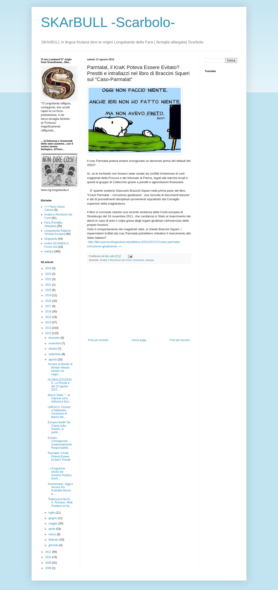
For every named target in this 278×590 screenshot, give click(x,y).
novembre (55, 343)
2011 (48, 552)
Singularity (50, 238)
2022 (48, 279)
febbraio (53, 539)
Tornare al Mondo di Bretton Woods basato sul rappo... (60, 369)
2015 (48, 317)
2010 (48, 557)
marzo (52, 534)
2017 (48, 306)
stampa (149, 260)
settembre (55, 354)
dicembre (54, 337)
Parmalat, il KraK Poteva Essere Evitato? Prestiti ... (59, 458)
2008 (48, 568)
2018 (48, 301)
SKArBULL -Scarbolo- (108, 22)
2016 (48, 311)
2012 (48, 333)
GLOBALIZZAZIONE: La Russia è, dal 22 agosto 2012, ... (60, 384)
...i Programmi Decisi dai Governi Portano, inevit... (60, 473)
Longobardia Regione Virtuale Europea (57, 232)
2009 (48, 562)
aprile (52, 528)
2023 (48, 273)
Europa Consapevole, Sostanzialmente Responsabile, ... (60, 442)
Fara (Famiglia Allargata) (53, 224)
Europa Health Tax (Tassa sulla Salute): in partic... (59, 427)
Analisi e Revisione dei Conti (115, 260)
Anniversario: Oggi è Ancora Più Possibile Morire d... (60, 489)
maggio (53, 523)
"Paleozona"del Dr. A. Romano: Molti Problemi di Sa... (60, 503)
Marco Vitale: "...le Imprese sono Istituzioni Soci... (59, 398)
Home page (139, 340)
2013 (48, 328)
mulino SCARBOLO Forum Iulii (56, 245)
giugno (52, 518)
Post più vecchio (180, 340)
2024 (48, 268)
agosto (52, 359)
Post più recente (98, 340)
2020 (48, 290)
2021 (48, 284)
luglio (52, 512)
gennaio (53, 545)
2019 (48, 295)
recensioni (138, 260)
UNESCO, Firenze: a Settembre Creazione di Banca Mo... (59, 412)
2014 (48, 322)
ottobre (53, 348)
